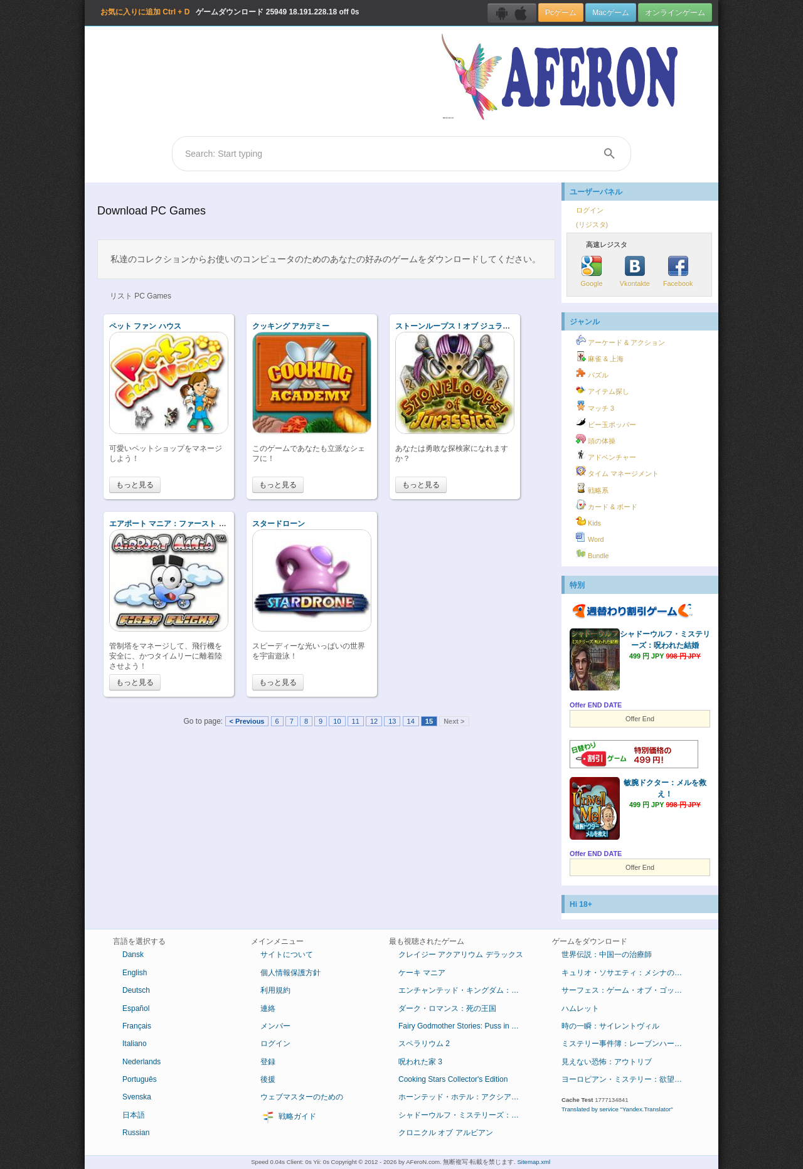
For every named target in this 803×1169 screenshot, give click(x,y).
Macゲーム (610, 12)
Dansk (133, 954)
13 (392, 721)
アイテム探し (602, 389)
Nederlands (141, 1061)
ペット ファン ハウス (145, 326)
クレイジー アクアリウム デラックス (460, 954)
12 (374, 721)
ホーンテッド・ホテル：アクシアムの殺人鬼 (465, 1096)
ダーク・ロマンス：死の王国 (447, 1008)
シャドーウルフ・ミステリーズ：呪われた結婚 (465, 1115)
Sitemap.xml (533, 1161)
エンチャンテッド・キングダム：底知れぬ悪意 (465, 990)
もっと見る (135, 484)
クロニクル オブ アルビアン (445, 1132)
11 (355, 721)
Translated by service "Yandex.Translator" (617, 1109)
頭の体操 (595, 439)
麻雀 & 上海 (600, 356)
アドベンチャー (606, 455)
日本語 (133, 1115)
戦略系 (592, 488)
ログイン (590, 210)
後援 (267, 1079)
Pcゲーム (561, 12)
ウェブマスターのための (301, 1096)
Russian (135, 1132)
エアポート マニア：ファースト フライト (179, 523)
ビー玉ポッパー (606, 422)
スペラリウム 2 (424, 1043)
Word (590, 537)
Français (136, 1026)
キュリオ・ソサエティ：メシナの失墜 (625, 972)
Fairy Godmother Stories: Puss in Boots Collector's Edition (465, 1026)
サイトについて (286, 954)
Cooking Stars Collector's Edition (453, 1079)
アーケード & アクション (620, 340)
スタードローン (278, 523)
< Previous (247, 721)
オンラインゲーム (675, 12)
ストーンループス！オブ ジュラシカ (456, 326)
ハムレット (580, 1008)
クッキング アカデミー (290, 326)
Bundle (592, 553)
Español (135, 1008)
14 (411, 721)
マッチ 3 (595, 406)
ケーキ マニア (421, 972)
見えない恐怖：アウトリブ (606, 1061)
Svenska (136, 1096)
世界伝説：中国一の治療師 (606, 954)
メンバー (275, 1026)
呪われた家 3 (420, 1061)
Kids (588, 521)
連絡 (267, 1008)
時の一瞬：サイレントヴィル (610, 1026)
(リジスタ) (592, 224)
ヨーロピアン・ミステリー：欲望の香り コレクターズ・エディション (628, 1079)
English (134, 972)
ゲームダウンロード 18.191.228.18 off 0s (229, 12)
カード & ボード (606, 504)
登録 (267, 1061)
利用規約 (275, 990)
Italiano (134, 1043)
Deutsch (136, 990)
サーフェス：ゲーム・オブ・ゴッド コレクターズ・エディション (628, 990)
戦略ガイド (288, 1116)
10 (337, 721)
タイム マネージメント (617, 471)
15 (429, 721)
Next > (454, 721)
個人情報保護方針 (290, 972)
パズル (592, 373)
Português (139, 1079)
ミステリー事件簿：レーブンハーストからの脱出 (628, 1043)
